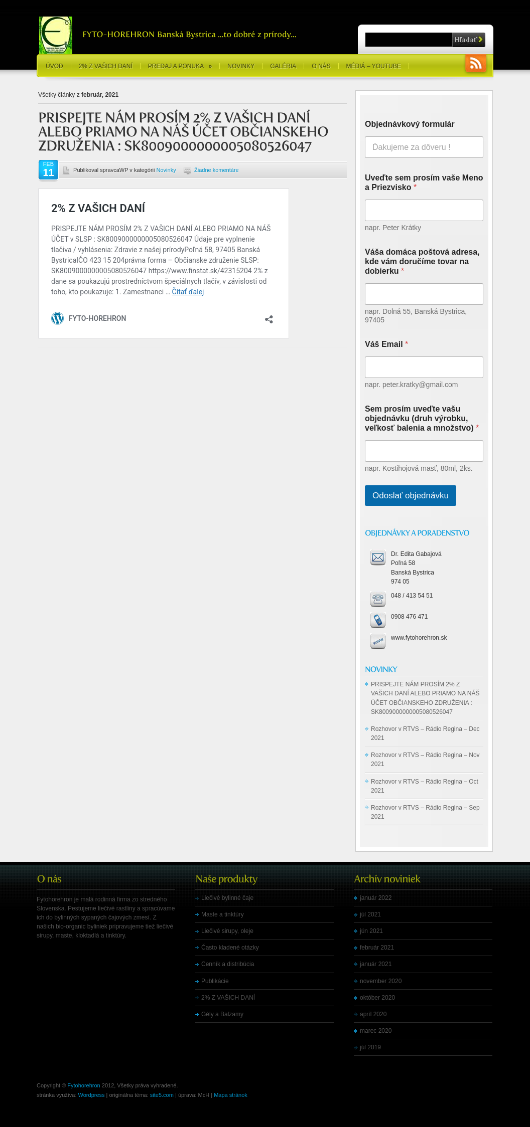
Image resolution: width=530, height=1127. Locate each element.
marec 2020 (375, 1030)
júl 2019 (370, 1047)
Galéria (283, 66)
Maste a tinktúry (222, 914)
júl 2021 (370, 914)
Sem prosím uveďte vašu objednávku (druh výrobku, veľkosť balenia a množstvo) (422, 418)
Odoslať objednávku (410, 495)
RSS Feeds (475, 64)
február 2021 (377, 947)
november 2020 (381, 981)
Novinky (240, 66)
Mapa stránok (230, 1095)
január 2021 (375, 964)
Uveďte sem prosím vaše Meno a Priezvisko (424, 182)
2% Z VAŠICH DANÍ (105, 66)
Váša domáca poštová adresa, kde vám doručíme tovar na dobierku (422, 261)
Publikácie (215, 981)
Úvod (54, 66)
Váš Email (386, 344)
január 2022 (375, 897)
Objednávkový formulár (410, 124)
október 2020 (377, 997)
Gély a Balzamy (222, 1014)
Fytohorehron (83, 1085)
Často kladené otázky (230, 947)
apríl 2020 (373, 1014)
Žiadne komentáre (216, 170)
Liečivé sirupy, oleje (227, 930)
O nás (321, 66)
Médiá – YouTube (373, 66)
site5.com (162, 1095)
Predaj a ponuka (180, 66)
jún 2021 (371, 930)
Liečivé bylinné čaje (227, 897)
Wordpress (91, 1095)
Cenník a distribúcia (227, 964)
